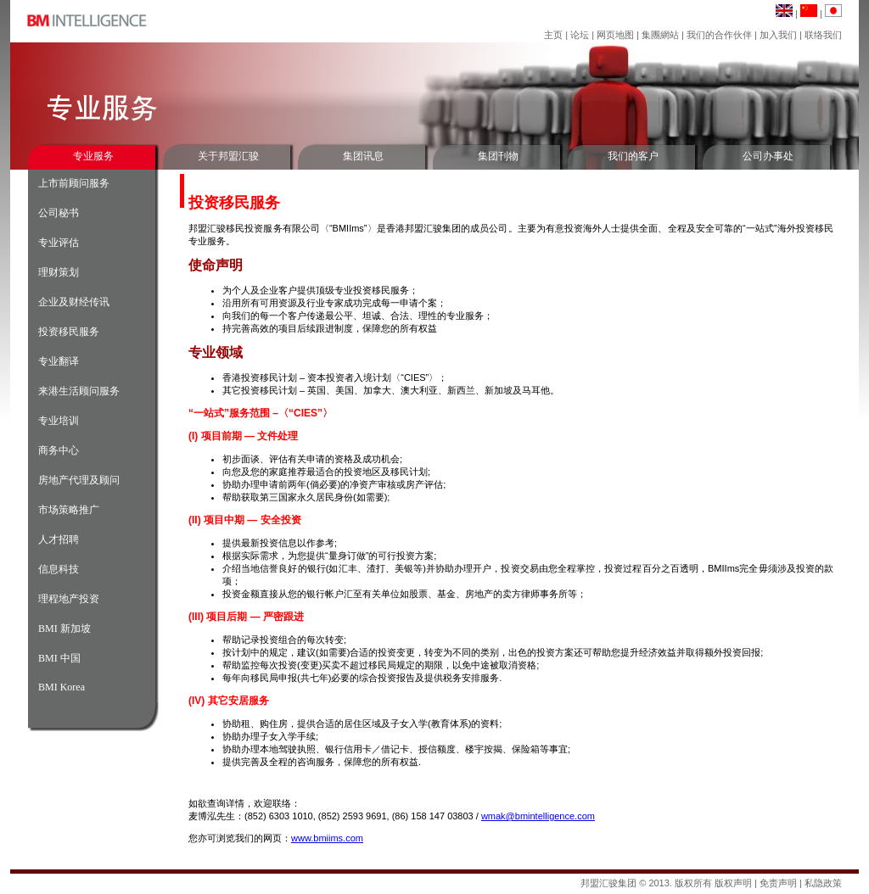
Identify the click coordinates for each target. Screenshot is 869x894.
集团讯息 (363, 156)
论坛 (579, 35)
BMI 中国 (59, 658)
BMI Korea (61, 687)
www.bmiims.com (327, 838)
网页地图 (615, 35)
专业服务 (93, 156)
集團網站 (660, 35)
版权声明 (733, 883)
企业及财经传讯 (73, 302)
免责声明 (778, 883)
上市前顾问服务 (73, 183)
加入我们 (778, 35)
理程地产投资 (68, 599)
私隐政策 (823, 883)
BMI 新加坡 (64, 628)
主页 (553, 35)
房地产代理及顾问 (79, 480)
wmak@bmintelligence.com (538, 816)
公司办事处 (768, 156)
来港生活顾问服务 (79, 391)
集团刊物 (498, 156)
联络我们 (823, 35)
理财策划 (58, 272)
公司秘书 (58, 213)
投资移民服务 (68, 332)
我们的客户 (633, 156)
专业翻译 (58, 361)
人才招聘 (58, 539)
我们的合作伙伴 (719, 35)
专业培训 (58, 421)
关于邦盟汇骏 (228, 156)
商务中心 (58, 450)
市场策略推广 (68, 510)
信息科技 (58, 569)
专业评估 (58, 243)
